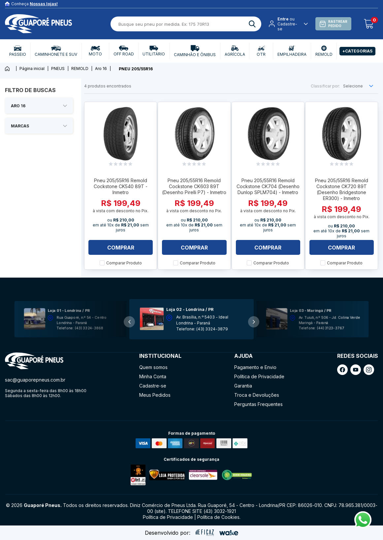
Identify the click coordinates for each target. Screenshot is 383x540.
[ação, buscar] (252, 24)
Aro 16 (101, 68)
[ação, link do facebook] (342, 369)
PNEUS (58, 68)
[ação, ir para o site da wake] (228, 532)
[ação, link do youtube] (355, 369)
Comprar (120, 247)
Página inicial (32, 68)
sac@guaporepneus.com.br (35, 380)
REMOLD (79, 68)
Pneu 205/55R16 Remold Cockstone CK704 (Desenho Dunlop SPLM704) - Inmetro (268, 186)
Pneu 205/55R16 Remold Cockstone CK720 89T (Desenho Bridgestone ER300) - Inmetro (341, 189)
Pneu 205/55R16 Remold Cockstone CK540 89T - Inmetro (120, 186)
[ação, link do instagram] (369, 369)
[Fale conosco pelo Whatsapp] (362, 526)
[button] (253, 321)
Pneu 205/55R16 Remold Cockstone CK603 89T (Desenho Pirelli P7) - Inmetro (194, 186)
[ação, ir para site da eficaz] (205, 532)
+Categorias (357, 51)
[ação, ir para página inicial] (34, 361)
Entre (283, 19)
